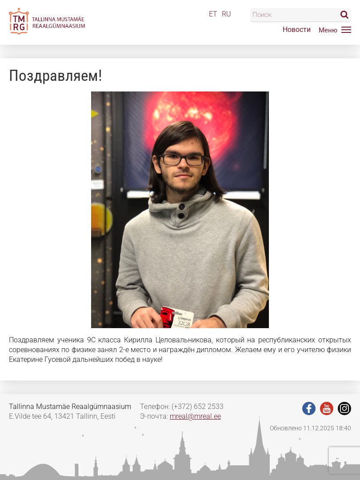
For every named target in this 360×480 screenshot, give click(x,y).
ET (213, 14)
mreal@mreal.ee (195, 416)
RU (226, 14)
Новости (297, 29)
